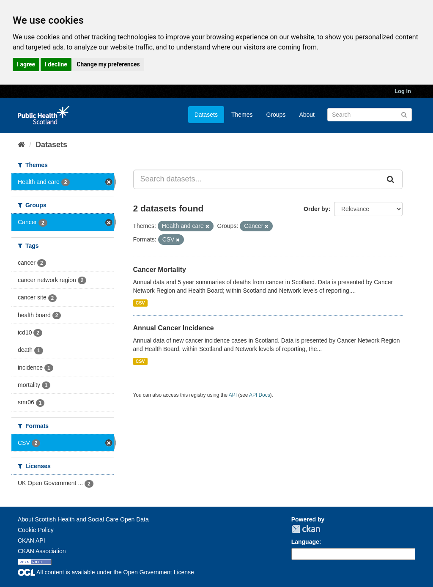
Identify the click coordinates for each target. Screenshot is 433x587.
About (307, 114)
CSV (140, 302)
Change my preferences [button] (108, 64)
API (233, 395)
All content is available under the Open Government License (106, 572)
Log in (403, 91)
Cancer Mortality (159, 269)
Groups (275, 114)
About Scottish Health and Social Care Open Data (83, 519)
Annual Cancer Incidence (173, 328)
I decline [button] (56, 64)
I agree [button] (26, 64)
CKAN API (31, 540)
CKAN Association (42, 551)
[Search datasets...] (257, 179)
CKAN (305, 528)
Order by (316, 209)
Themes (242, 114)
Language (305, 541)
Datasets (206, 114)
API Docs (259, 395)
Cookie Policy (36, 530)
